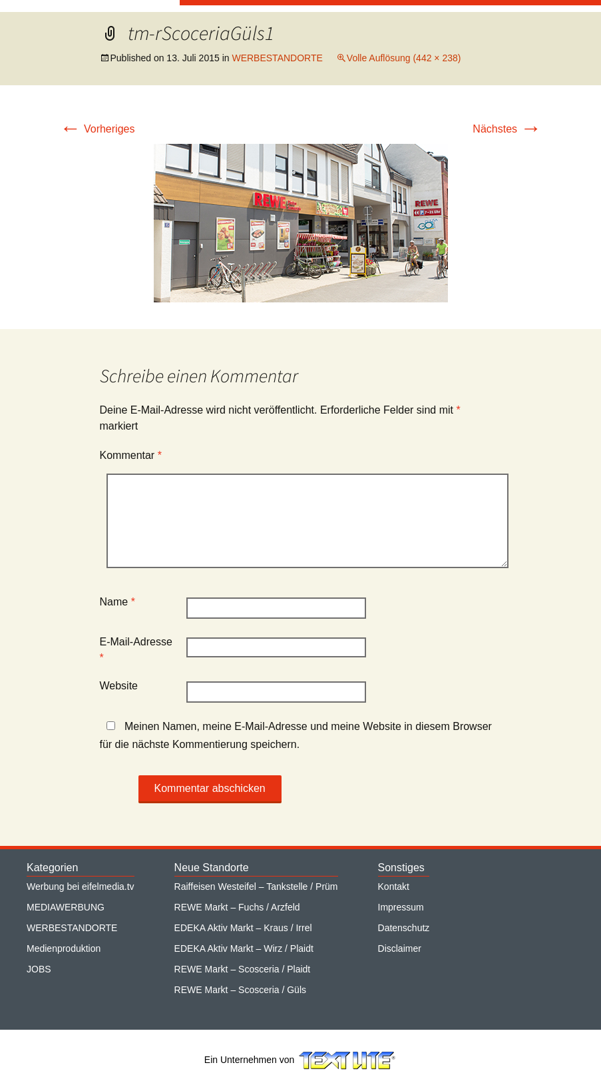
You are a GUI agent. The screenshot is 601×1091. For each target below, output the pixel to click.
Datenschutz (404, 927)
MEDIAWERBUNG (65, 907)
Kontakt (393, 886)
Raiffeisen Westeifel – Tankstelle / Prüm (256, 886)
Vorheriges (97, 129)
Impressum (401, 907)
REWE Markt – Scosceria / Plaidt (242, 969)
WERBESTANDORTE (277, 58)
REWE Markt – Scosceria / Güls (240, 989)
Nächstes (507, 129)
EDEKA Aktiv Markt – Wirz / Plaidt (243, 948)
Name (117, 601)
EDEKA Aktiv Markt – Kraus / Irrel (243, 927)
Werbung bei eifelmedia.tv (80, 886)
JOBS (39, 969)
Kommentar (131, 455)
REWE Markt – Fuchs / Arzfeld (237, 907)
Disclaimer (399, 948)
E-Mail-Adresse (136, 649)
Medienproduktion (63, 948)
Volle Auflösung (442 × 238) (404, 58)
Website (119, 685)
